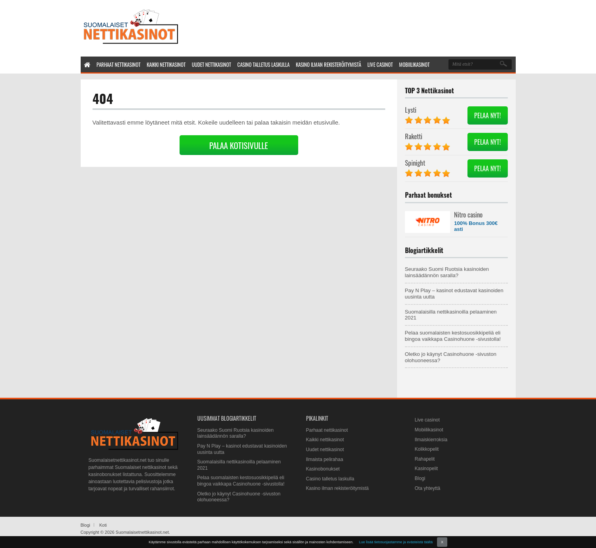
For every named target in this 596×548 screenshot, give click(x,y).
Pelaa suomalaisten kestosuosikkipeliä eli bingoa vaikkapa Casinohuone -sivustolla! (453, 336)
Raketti (413, 136)
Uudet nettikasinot (325, 449)
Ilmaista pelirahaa (324, 459)
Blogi (420, 478)
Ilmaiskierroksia (431, 439)
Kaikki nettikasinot (325, 439)
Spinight (415, 163)
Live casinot (427, 420)
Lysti (410, 110)
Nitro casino (468, 214)
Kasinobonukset (323, 469)
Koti (103, 525)
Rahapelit (425, 459)
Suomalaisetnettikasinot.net (142, 532)
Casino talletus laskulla (330, 479)
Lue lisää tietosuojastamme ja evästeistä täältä (396, 542)
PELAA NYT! (487, 115)
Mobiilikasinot (429, 430)
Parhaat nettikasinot (327, 430)
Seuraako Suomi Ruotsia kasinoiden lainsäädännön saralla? (447, 272)
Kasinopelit (426, 468)
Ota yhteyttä (428, 488)
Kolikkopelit (427, 449)
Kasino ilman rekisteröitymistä (337, 488)
